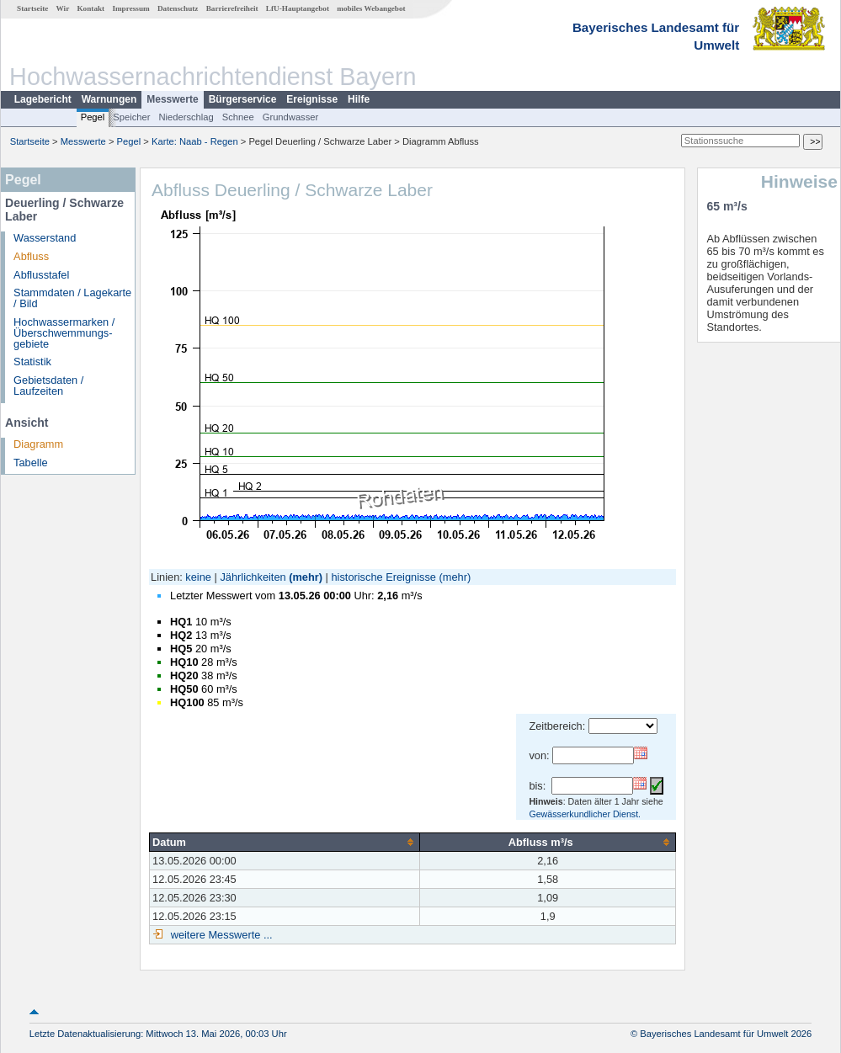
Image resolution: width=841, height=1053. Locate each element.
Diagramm (38, 444)
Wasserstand (44, 237)
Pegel (93, 117)
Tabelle (30, 462)
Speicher (131, 117)
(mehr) (305, 577)
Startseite (32, 8)
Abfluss (31, 256)
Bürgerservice (243, 99)
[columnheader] (285, 841)
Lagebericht (43, 99)
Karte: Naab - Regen (195, 141)
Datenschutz (178, 8)
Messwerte (172, 99)
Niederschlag (185, 117)
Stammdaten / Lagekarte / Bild (72, 298)
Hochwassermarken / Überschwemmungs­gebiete (63, 333)
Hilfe (359, 99)
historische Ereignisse (383, 577)
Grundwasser (291, 117)
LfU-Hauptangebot (297, 8)
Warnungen (109, 99)
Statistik (32, 361)
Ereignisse (312, 99)
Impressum (130, 8)
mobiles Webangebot (371, 8)
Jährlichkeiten (252, 577)
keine (198, 577)
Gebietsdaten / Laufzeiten (48, 385)
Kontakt (90, 8)
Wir (63, 8)
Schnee (238, 117)
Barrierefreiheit (232, 8)
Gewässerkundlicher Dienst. (585, 814)
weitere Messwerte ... (220, 934)
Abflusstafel (41, 275)
